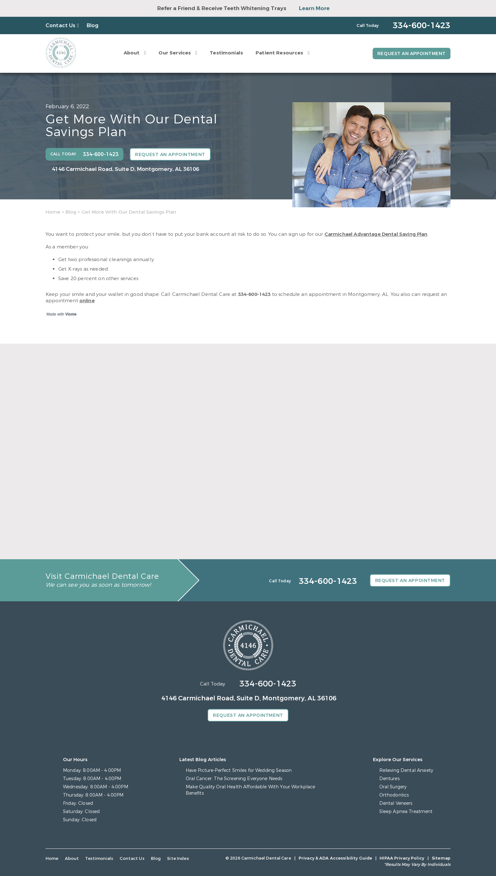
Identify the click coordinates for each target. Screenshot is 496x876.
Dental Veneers (395, 803)
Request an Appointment (411, 54)
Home (53, 212)
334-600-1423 (254, 294)
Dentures (389, 779)
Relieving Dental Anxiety (406, 770)
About (131, 53)
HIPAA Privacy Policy (402, 858)
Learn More (314, 8)
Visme (71, 314)
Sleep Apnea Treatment (406, 812)
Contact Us (61, 25)
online (87, 300)
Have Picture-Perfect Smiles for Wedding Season (239, 770)
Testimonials (225, 53)
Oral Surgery (393, 787)
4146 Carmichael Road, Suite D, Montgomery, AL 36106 (125, 169)
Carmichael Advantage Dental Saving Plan (376, 234)
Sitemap (441, 858)
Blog (93, 25)
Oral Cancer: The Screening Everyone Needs (234, 779)
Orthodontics (394, 795)
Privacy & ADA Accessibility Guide (335, 858)
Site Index (174, 858)
